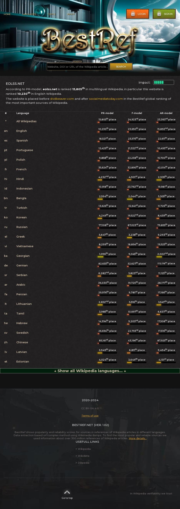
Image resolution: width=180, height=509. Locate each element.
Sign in (164, 14)
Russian (22, 227)
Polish (20, 159)
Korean (21, 217)
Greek (20, 236)
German (22, 265)
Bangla (21, 198)
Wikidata (82, 455)
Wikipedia (83, 448)
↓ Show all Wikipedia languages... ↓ (90, 370)
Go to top (67, 493)
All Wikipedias (26, 121)
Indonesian (24, 188)
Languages (29, 14)
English (21, 131)
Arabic (20, 284)
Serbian (21, 275)
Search (121, 66)
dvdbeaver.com (62, 99)
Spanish (22, 140)
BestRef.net (82, 425)
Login (138, 14)
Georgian (23, 256)
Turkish (21, 208)
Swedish (22, 332)
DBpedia (82, 462)
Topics (51, 14)
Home (7, 14)
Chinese (22, 342)
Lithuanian (24, 304)
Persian (21, 294)
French (21, 169)
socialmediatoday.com (106, 99)
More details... (138, 438)
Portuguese (24, 150)
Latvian (21, 352)
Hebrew (22, 323)
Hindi (20, 179)
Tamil (20, 313)
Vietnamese (24, 246)
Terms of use (90, 415)
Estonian (22, 361)
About (71, 14)
